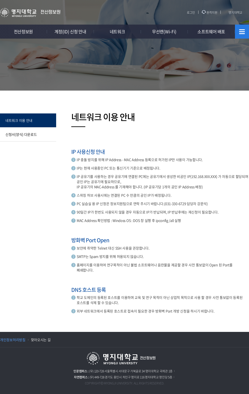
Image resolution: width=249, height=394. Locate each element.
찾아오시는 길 (41, 339)
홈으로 (78, 99)
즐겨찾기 (231, 99)
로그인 (191, 12)
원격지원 (211, 12)
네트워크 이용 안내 (18, 120)
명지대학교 (235, 12)
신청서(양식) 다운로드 (21, 134)
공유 (218, 99)
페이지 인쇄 (246, 99)
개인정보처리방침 (12, 339)
